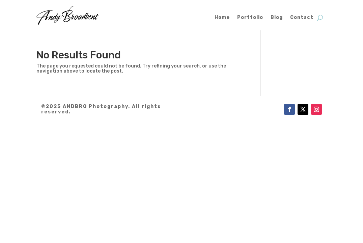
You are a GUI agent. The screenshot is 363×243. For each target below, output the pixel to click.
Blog (277, 17)
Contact (301, 17)
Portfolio (250, 17)
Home (222, 17)
